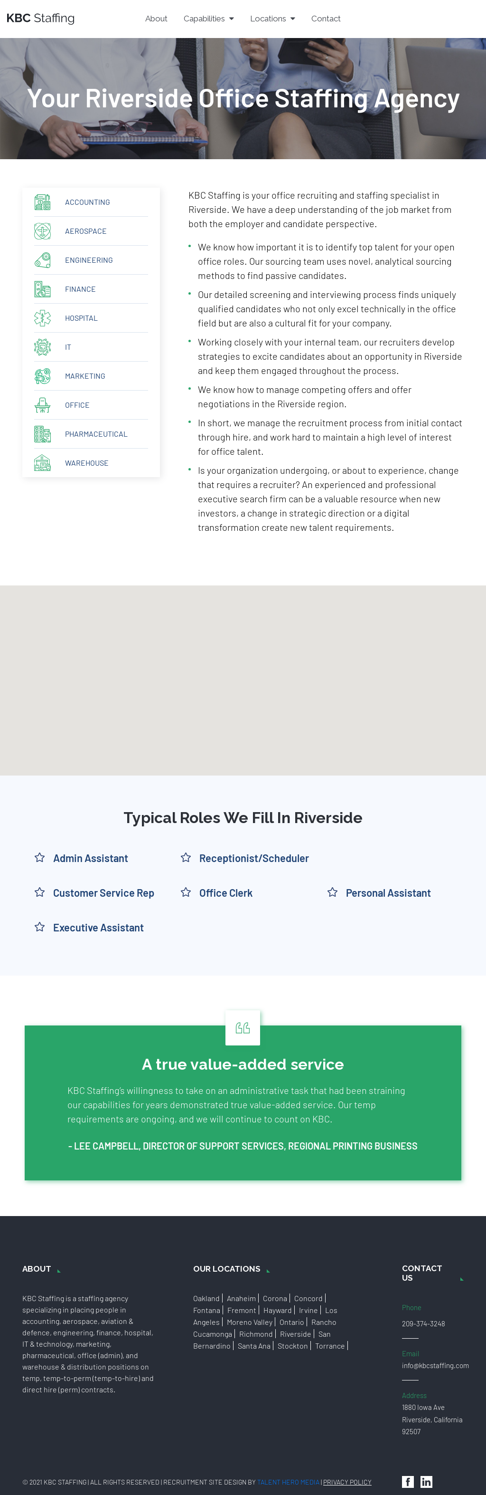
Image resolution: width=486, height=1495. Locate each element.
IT (68, 346)
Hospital (81, 317)
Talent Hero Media (288, 1482)
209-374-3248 (423, 1323)
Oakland (206, 1298)
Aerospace (86, 230)
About (156, 18)
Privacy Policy (347, 1482)
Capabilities (209, 18)
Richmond (256, 1333)
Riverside (295, 1333)
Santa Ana (254, 1345)
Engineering (89, 259)
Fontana (206, 1309)
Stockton (293, 1345)
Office (77, 404)
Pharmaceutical (96, 433)
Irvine (308, 1309)
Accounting (87, 201)
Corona (275, 1298)
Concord (308, 1298)
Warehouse (87, 462)
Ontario (292, 1321)
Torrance (330, 1345)
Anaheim (241, 1298)
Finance (80, 288)
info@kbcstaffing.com (435, 1365)
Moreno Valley (249, 1321)
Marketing (85, 375)
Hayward (277, 1309)
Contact (326, 18)
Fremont (241, 1309)
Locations (272, 18)
